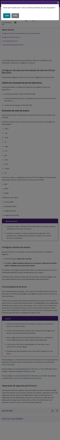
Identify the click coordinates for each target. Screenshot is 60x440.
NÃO (15, 15)
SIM (7, 15)
